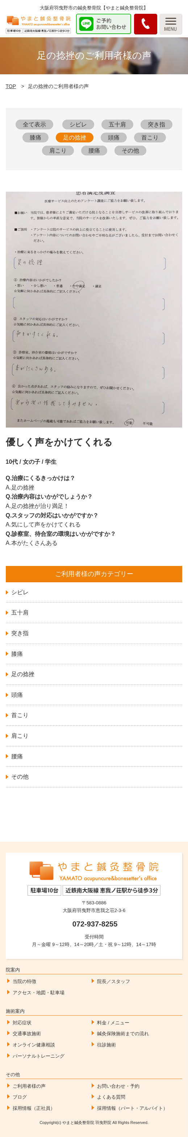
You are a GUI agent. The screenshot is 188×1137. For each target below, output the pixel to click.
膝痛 (35, 137)
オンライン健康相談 (34, 1045)
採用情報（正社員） (34, 1108)
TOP (11, 86)
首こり (150, 137)
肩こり (58, 150)
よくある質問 (111, 1097)
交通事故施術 (27, 1033)
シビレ (78, 124)
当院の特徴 (24, 981)
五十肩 (117, 124)
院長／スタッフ (113, 981)
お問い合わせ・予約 (118, 1086)
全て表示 (34, 124)
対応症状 (22, 1022)
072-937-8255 (95, 924)
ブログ (20, 1097)
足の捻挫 (74, 137)
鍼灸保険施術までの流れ (123, 1033)
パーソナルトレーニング (38, 1056)
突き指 (156, 124)
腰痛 (94, 150)
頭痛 (114, 137)
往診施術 (106, 1045)
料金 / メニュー (113, 1022)
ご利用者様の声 (29, 1086)
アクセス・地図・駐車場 (38, 992)
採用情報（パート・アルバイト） (132, 1108)
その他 (130, 150)
